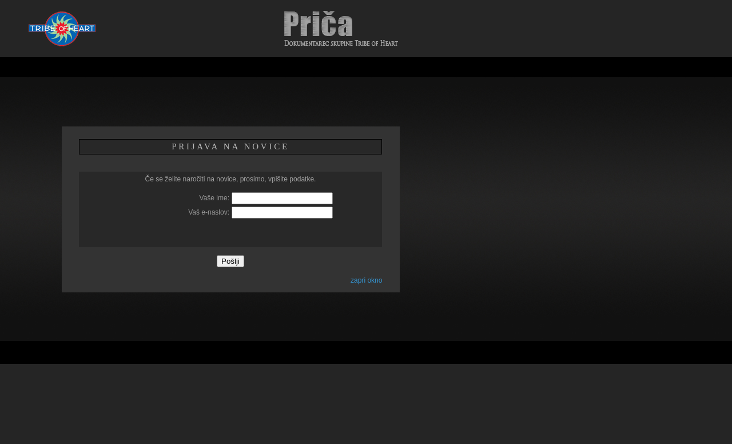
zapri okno (366, 280)
